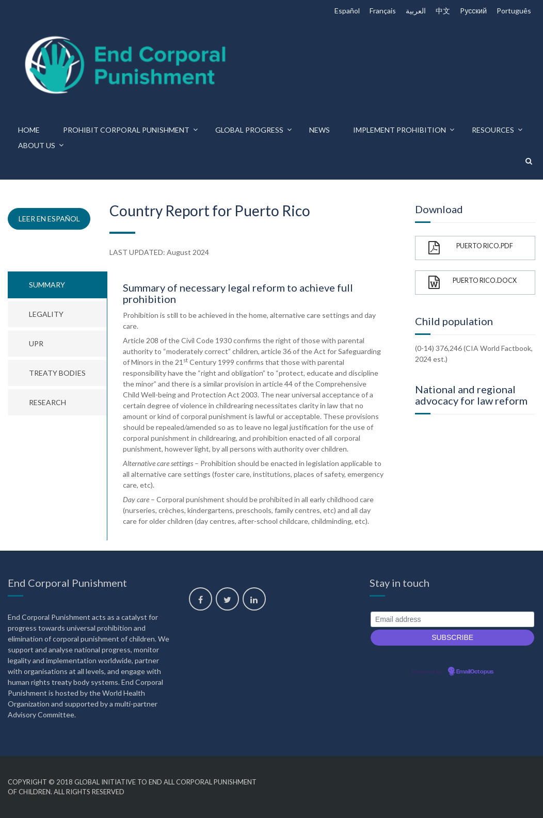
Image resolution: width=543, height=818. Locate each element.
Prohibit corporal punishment (126, 129)
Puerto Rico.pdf (470, 248)
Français (383, 10)
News (319, 129)
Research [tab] (47, 402)
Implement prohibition (399, 129)
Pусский (473, 10)
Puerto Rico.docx (472, 282)
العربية (416, 10)
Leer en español (49, 218)
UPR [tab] (36, 343)
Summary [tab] (47, 284)
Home (29, 129)
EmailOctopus (474, 672)
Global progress (249, 129)
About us (36, 145)
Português (514, 10)
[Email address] (452, 620)
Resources (493, 129)
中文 (443, 10)
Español (347, 10)
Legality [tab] (46, 314)
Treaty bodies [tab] (57, 372)
